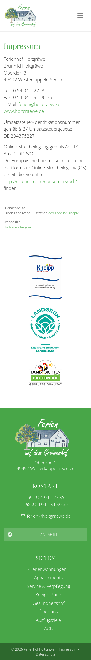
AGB (48, 629)
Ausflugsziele (48, 620)
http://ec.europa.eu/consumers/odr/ (40, 181)
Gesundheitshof (48, 603)
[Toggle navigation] (80, 15)
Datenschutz (45, 654)
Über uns (48, 612)
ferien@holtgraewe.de (40, 104)
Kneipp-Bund (48, 595)
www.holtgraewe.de (24, 111)
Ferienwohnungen (48, 569)
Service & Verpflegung (48, 586)
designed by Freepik (63, 213)
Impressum (67, 649)
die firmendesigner (18, 227)
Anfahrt (48, 534)
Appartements (48, 578)
